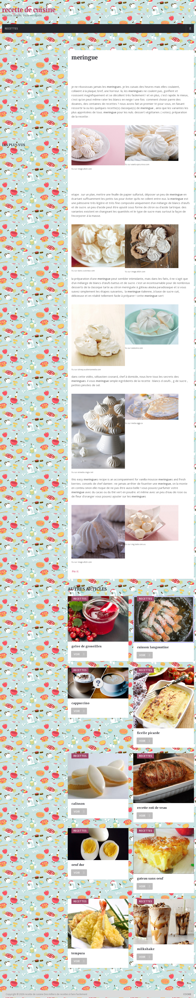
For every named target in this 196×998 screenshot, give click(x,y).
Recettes (11, 28)
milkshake (146, 949)
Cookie (187, 994)
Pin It (75, 572)
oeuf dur (77, 865)
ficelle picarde (148, 733)
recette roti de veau (152, 808)
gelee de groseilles (86, 646)
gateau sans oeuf (150, 879)
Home (74, 45)
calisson (78, 804)
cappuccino (80, 703)
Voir (79, 654)
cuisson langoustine (153, 647)
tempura (78, 953)
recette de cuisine (29, 10)
